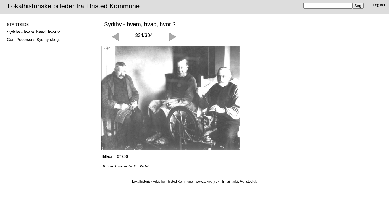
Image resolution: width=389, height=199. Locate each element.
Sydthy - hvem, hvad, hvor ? (33, 32)
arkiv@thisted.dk (244, 182)
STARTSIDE (18, 24)
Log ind (379, 5)
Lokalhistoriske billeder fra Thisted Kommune (73, 6)
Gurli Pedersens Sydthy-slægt (33, 39)
